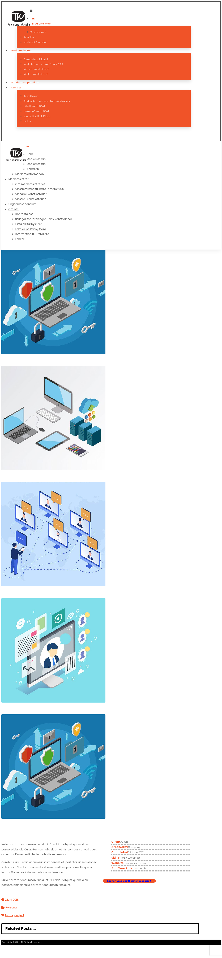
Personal (11, 908)
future (9, 915)
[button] (31, 10)
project (19, 915)
